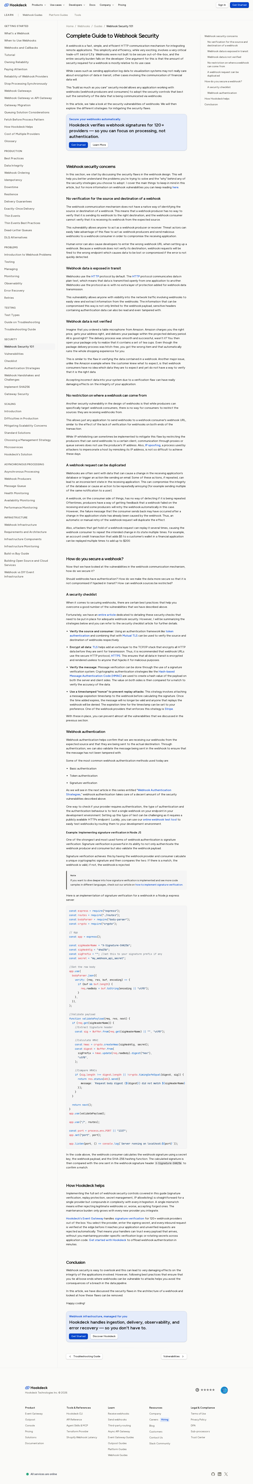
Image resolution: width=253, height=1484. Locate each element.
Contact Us (156, 1437)
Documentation (34, 1443)
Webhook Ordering (17, 172)
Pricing (122, 4)
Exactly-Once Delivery (19, 208)
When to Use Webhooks (20, 40)
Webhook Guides (32, 15)
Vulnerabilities (14, 353)
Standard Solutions (17, 432)
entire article (107, 614)
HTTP (95, 276)
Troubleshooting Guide (20, 329)
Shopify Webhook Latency (81, 1437)
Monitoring (11, 276)
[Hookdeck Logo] (15, 5)
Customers (155, 1431)
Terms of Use (198, 1413)
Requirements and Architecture (25, 532)
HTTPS (115, 655)
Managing (11, 269)
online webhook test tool (160, 819)
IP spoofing (152, 445)
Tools (77, 15)
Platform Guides (58, 15)
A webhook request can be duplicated (223, 74)
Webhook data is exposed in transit (227, 51)
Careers (159, 1419)
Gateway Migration (17, 105)
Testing (9, 261)
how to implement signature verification (159, 884)
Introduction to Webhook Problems (28, 254)
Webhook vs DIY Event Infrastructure (19, 574)
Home (69, 26)
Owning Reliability (16, 62)
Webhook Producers (17, 478)
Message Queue (15, 486)
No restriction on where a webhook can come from (228, 64)
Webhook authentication (222, 92)
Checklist (10, 361)
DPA (193, 1425)
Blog (152, 1425)
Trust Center (198, 1437)
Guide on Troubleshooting (22, 322)
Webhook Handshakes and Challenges (22, 377)
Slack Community (159, 1443)
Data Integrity (13, 165)
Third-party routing (119, 1425)
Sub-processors (200, 1431)
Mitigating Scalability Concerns (25, 425)
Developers (77, 4)
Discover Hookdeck (104, 1336)
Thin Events (12, 216)
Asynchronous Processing (21, 471)
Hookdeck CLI (74, 1413)
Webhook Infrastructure (20, 524)
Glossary (10, 141)
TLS (95, 647)
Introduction (12, 411)
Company (107, 4)
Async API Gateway (119, 1431)
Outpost (30, 1419)
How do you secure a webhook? (223, 81)
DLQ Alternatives (15, 237)
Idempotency (13, 180)
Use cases (58, 4)
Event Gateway (34, 1413)
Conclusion (211, 104)
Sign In (222, 4)
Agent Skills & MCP (77, 1425)
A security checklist (219, 87)
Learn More (99, 144)
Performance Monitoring (20, 507)
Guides (98, 26)
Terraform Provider (77, 1431)
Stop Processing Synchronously (25, 83)
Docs (92, 4)
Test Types (12, 315)
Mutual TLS (130, 635)
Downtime (11, 187)
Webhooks (83, 26)
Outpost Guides (117, 1443)
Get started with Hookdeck (107, 1240)
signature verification (129, 1218)
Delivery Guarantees (18, 201)
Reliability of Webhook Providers (26, 76)
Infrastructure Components (23, 539)
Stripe (169, 709)
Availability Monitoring (19, 500)
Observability (13, 283)
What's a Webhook (16, 33)
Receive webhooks (118, 1413)
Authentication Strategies (22, 368)
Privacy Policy (198, 1419)
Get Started (239, 4)
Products (39, 4)
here (175, 187)
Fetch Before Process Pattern (24, 119)
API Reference (74, 1419)
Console (30, 1425)
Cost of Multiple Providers (22, 134)
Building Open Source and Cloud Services (26, 563)
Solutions (30, 1437)
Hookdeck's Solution (18, 454)
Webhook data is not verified (224, 57)
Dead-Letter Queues (18, 230)
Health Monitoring (16, 493)
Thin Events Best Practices (22, 223)
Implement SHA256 (17, 387)
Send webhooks (117, 1419)
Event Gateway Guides (121, 1437)
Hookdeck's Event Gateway (85, 1218)
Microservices (13, 447)
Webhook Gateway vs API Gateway (28, 98)
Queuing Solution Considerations (26, 112)
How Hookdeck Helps (18, 126)
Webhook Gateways (17, 91)
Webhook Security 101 (19, 346)
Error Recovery (14, 290)
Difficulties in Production (21, 418)
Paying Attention (15, 69)
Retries (9, 297)
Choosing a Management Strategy (27, 440)
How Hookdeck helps (216, 98)
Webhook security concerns (221, 36)
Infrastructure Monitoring (21, 546)
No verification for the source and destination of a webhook (227, 43)
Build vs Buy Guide (16, 553)
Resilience (11, 194)
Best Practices (14, 158)
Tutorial (9, 55)
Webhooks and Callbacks (21, 47)
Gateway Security (16, 394)
